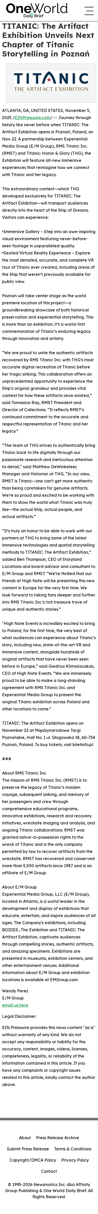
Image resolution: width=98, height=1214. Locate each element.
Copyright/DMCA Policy (32, 1160)
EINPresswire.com (32, 117)
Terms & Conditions (72, 1148)
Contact (49, 1171)
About (25, 1137)
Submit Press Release (28, 1148)
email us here (15, 1005)
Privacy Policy (75, 1160)
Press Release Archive (57, 1137)
